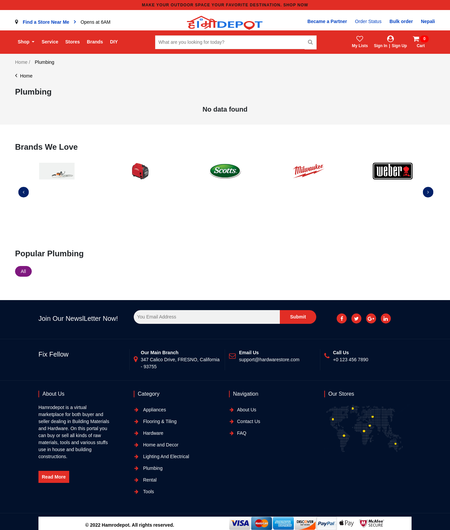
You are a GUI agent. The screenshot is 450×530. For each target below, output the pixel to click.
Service (49, 41)
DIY (114, 41)
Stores (72, 41)
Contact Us (248, 421)
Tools (148, 491)
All (23, 271)
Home (23, 76)
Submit (298, 316)
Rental (149, 480)
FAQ (241, 433)
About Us (246, 409)
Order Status (368, 21)
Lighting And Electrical (165, 456)
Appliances (154, 409)
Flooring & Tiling (159, 421)
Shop (24, 41)
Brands (95, 41)
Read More (54, 477)
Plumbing (152, 468)
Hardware (152, 433)
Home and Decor (160, 444)
